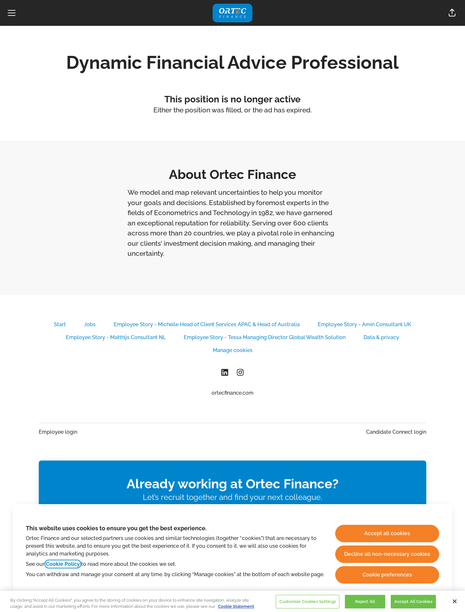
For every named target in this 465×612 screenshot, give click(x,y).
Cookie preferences (387, 575)
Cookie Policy (63, 564)
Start (60, 324)
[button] (452, 13)
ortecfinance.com (232, 393)
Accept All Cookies (413, 605)
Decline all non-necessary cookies (387, 554)
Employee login (58, 432)
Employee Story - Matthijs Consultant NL (116, 337)
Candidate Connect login (396, 432)
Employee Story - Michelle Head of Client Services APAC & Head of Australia (207, 324)
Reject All (365, 605)
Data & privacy (381, 337)
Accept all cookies (387, 533)
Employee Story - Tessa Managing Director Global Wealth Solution (265, 337)
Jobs (90, 324)
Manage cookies (233, 350)
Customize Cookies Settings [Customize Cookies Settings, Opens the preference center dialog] (307, 605)
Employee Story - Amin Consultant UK (364, 324)
